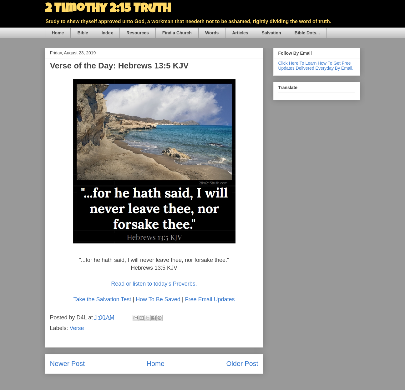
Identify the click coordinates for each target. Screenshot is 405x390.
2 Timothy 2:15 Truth (108, 9)
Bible (82, 32)
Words (212, 32)
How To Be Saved (158, 299)
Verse (77, 328)
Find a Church (177, 32)
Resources (137, 32)
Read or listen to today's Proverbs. (154, 284)
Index (107, 32)
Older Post (242, 364)
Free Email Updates (210, 299)
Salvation (271, 32)
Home (58, 32)
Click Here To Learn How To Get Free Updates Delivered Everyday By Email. (315, 66)
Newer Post (67, 364)
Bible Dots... (307, 32)
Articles (240, 32)
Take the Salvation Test (103, 299)
